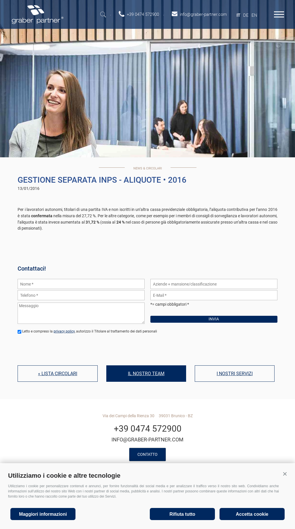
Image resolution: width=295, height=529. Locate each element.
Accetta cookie (252, 514)
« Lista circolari (57, 373)
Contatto (147, 454)
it (238, 15)
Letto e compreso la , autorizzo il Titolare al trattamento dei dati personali (89, 331)
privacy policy (64, 331)
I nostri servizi (235, 373)
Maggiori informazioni (43, 514)
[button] (285, 474)
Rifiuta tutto (182, 514)
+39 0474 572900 (147, 429)
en (254, 15)
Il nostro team (146, 373)
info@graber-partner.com (147, 440)
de (246, 15)
